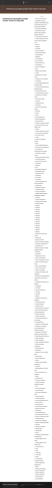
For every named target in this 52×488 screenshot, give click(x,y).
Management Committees (41, 201)
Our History (38, 287)
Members (38, 229)
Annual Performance (40, 62)
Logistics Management (40, 199)
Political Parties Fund (40, 314)
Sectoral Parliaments (40, 398)
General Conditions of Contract (42, 131)
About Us (37, 44)
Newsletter (38, 251)
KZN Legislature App (40, 171)
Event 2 (37, 113)
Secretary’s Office (39, 390)
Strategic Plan (39, 430)
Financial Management (40, 119)
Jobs (37, 167)
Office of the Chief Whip (41, 265)
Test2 (37, 450)
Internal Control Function (41, 161)
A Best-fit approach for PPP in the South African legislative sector (41, 40)
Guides (37, 137)
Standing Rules (39, 428)
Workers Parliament (40, 472)
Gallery (37, 129)
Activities (38, 46)
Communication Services (41, 90)
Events (37, 115)
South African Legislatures (41, 420)
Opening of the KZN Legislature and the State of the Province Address (41, 277)
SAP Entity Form (39, 378)
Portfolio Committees (40, 316)
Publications (38, 350)
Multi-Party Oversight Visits (41, 243)
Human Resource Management (42, 147)
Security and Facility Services (42, 400)
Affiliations (38, 56)
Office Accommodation (41, 257)
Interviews (38, 165)
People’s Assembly (40, 304)
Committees (38, 80)
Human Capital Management (42, 145)
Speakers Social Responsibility (42, 422)
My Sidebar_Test (39, 245)
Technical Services (40, 446)
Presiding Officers (39, 322)
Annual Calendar (39, 60)
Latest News (38, 175)
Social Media (38, 410)
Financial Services (39, 121)
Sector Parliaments (40, 396)
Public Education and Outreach (42, 336)
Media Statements (40, 203)
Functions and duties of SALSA (42, 123)
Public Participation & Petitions (42, 342)
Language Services (40, 173)
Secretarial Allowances (40, 388)
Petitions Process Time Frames (42, 308)
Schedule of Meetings (40, 380)
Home (37, 143)
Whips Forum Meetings (41, 468)
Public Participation (40, 338)
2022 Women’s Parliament (41, 28)
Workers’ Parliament (40, 474)
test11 (37, 448)
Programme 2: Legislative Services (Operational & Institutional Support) (40, 328)
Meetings (38, 205)
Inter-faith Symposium (40, 159)
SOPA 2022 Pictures (40, 418)
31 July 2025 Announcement (42, 36)
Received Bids (39, 356)
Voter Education (39, 458)
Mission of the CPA (40, 239)
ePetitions (38, 111)
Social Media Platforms (40, 412)
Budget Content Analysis (41, 70)
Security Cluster (39, 402)
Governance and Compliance (42, 133)
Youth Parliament (39, 476)
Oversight (38, 294)
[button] (49, 2)
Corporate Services (40, 103)
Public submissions (40, 348)
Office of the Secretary (40, 267)
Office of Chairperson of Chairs (42, 259)
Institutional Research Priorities (42, 157)
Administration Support (41, 52)
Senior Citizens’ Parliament (41, 406)
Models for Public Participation (42, 241)
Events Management (40, 117)
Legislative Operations (40, 187)
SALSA (37, 376)
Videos (37, 456)
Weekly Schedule (39, 460)
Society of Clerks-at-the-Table (42, 416)
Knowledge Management (41, 169)
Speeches (38, 424)
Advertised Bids (39, 54)
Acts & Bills (38, 48)
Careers (37, 72)
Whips (37, 466)
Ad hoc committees (40, 50)
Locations (38, 197)
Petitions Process (39, 306)
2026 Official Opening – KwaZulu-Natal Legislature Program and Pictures (40, 32)
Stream (37, 432)
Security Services (39, 404)
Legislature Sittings (40, 189)
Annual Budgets (39, 58)
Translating (38, 452)
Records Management (40, 358)
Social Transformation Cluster (42, 414)
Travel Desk (38, 454)
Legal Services (39, 185)
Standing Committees (40, 426)
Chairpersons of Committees (42, 78)
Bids (36, 68)
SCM (36, 386)
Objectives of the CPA (40, 255)
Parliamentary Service (40, 302)
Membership (38, 237)
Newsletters (38, 253)
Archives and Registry (40, 66)
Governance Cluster (40, 135)
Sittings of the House (40, 408)
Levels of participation (40, 191)
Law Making (38, 177)
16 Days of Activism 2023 (41, 18)
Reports (37, 360)
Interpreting (38, 163)
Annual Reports (39, 64)
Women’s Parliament (40, 470)
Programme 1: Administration (42, 324)
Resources (38, 366)
